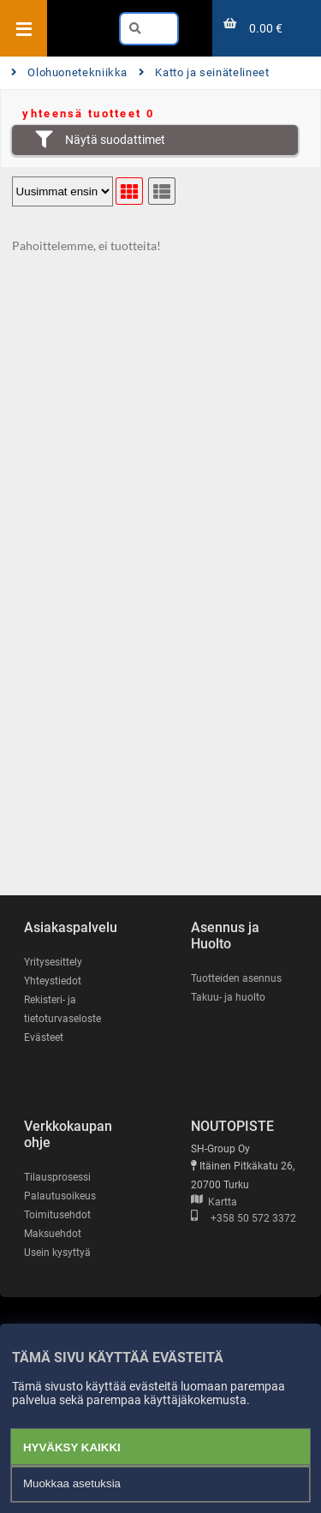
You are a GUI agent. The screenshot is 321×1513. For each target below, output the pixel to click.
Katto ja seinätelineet (204, 72)
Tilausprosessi (57, 1177)
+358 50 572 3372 (243, 1218)
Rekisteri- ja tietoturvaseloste (62, 1009)
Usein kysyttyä (57, 1253)
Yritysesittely (53, 962)
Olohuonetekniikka (69, 72)
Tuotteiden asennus (236, 978)
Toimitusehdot (57, 1215)
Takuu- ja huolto (228, 997)
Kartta (214, 1202)
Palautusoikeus (60, 1196)
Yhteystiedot (52, 981)
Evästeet (43, 1038)
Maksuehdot (52, 1234)
